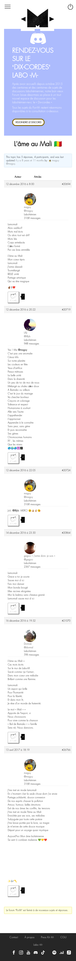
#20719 (66, 309)
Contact (14, 937)
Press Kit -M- (47, 937)
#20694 (66, 184)
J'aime (13, 297)
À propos (29, 937)
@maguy (22, 350)
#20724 (66, 470)
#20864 (66, 532)
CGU (63, 937)
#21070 (66, 620)
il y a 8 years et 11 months (30, 160)
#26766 (66, 750)
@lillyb (15, 510)
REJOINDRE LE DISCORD (28, 122)
